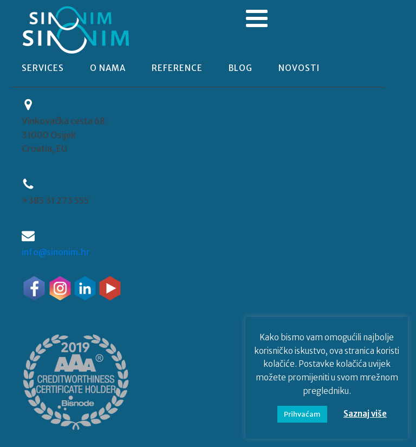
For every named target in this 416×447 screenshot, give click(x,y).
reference (177, 68)
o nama (108, 68)
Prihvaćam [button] (302, 414)
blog (240, 68)
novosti (299, 68)
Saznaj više (365, 414)
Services (43, 68)
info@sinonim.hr (56, 252)
